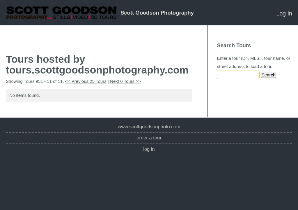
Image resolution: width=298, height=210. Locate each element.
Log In (284, 13)
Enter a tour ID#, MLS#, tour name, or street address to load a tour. (253, 62)
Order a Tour (149, 138)
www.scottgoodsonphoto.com (149, 127)
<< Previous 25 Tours (86, 81)
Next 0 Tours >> (125, 81)
